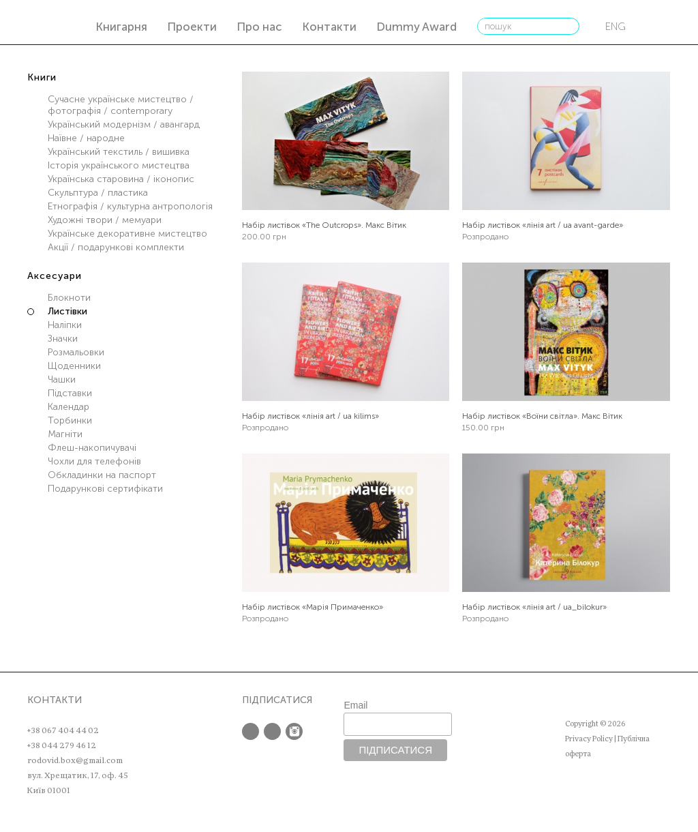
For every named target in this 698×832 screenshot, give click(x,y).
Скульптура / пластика (98, 192)
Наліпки (65, 325)
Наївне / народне (86, 138)
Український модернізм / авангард (124, 124)
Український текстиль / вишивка (118, 152)
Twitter (272, 731)
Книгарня (121, 26)
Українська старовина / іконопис (121, 179)
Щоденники (74, 366)
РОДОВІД (60, 24)
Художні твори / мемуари (105, 220)
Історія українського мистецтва (118, 165)
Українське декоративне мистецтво (127, 233)
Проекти (192, 26)
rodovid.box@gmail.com (75, 760)
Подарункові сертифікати (105, 488)
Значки (63, 338)
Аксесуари (54, 276)
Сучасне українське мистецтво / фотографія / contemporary (121, 105)
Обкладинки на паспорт (102, 475)
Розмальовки (76, 352)
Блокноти (69, 297)
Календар (68, 407)
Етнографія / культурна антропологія (130, 206)
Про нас (259, 26)
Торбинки (70, 420)
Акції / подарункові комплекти (116, 247)
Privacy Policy (589, 739)
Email (355, 705)
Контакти (329, 26)
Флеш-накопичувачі (92, 448)
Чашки (62, 379)
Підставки (70, 393)
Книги (42, 77)
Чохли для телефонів (94, 461)
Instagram (294, 731)
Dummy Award (416, 26)
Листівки (67, 311)
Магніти (65, 434)
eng (615, 26)
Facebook (250, 731)
